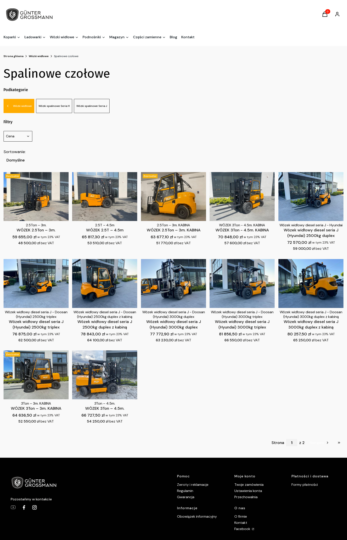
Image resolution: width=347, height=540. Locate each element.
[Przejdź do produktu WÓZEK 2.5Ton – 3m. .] (36, 196)
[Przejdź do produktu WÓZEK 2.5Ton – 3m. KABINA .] (173, 196)
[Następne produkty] (319, 442)
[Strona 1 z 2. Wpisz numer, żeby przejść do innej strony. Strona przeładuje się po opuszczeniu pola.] (291, 442)
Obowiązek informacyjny (197, 516)
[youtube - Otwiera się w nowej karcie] (13, 507)
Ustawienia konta (248, 490)
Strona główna (13, 56)
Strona (278, 442)
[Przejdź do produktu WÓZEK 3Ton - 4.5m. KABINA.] (242, 196)
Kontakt (240, 522)
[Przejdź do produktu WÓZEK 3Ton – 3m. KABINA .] (36, 374)
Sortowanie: (14, 152)
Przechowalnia (246, 497)
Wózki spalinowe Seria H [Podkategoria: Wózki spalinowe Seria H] (54, 106)
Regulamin (185, 490)
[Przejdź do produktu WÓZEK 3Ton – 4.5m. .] (104, 374)
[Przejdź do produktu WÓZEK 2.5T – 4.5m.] (104, 196)
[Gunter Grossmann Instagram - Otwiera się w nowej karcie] (34, 507)
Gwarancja (185, 497)
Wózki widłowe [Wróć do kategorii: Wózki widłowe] (19, 106)
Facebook (242, 529)
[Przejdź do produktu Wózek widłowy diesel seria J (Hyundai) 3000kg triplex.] (242, 283)
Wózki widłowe (39, 56)
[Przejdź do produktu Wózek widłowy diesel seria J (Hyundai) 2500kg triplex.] (36, 283)
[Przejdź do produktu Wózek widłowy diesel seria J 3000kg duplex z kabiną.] (310, 283)
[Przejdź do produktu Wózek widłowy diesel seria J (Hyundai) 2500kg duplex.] (310, 196)
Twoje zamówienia (249, 484)
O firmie (240, 516)
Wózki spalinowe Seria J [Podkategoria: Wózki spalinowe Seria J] (91, 106)
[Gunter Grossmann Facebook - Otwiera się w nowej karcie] (24, 507)
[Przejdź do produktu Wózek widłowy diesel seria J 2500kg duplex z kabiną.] (104, 283)
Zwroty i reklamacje (192, 484)
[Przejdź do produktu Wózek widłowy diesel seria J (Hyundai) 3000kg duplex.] (173, 283)
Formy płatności (304, 484)
